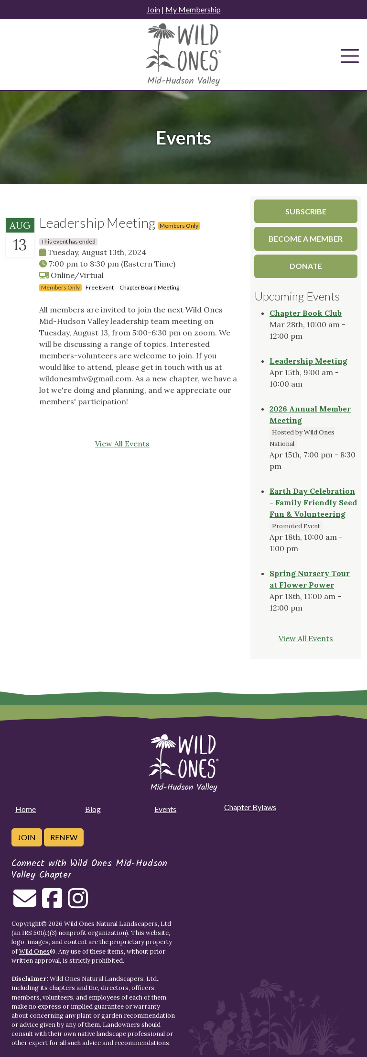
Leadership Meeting (308, 361)
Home (25, 808)
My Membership (193, 9)
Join (153, 9)
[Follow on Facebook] (52, 904)
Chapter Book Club (306, 313)
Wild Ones (34, 951)
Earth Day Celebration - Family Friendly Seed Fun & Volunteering (313, 502)
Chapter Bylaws (250, 807)
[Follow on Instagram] (78, 904)
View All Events (122, 443)
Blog (93, 808)
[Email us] (24, 904)
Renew (63, 837)
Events (165, 808)
